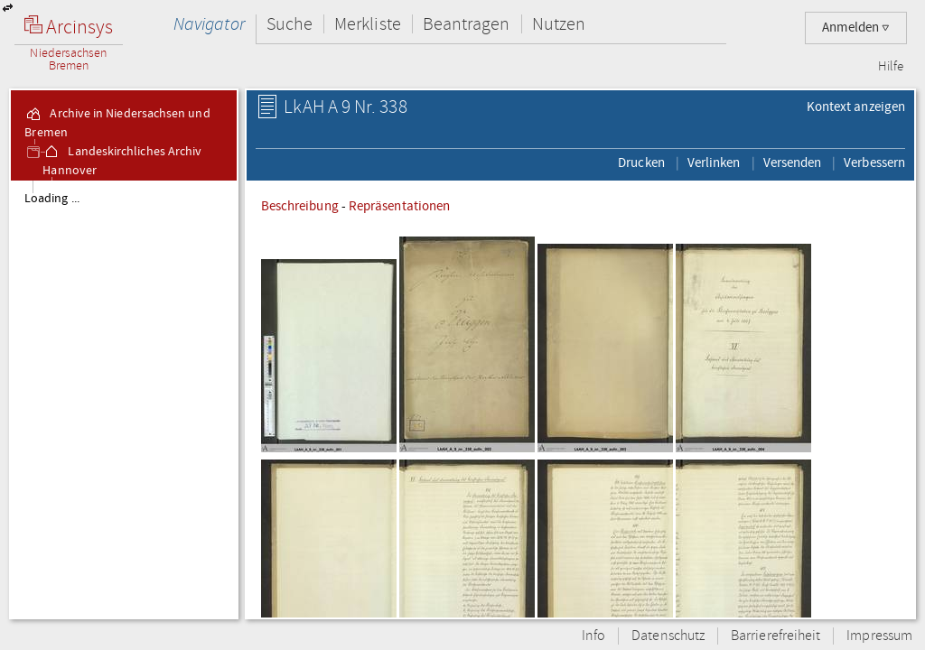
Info (593, 636)
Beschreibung (300, 206)
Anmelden (856, 27)
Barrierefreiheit (775, 636)
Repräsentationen (399, 206)
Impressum (879, 636)
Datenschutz (668, 636)
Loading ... (51, 198)
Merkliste (367, 24)
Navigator (209, 24)
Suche (289, 24)
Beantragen (466, 24)
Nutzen (558, 24)
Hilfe (890, 67)
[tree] (124, 399)
